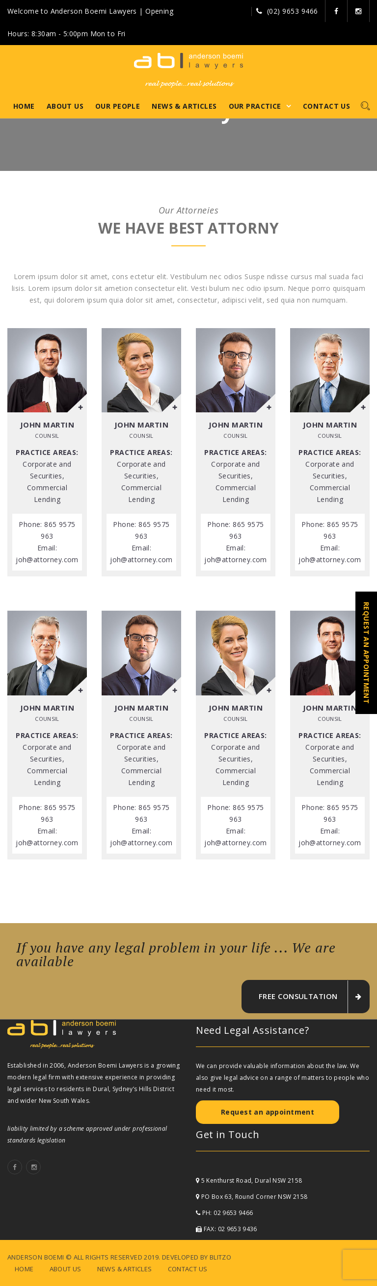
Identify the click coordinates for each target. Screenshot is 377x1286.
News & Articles (184, 106)
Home (24, 106)
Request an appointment (267, 1112)
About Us (65, 106)
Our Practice (255, 106)
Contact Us (326, 106)
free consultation (310, 996)
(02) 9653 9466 (292, 11)
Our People (117, 106)
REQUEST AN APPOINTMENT (366, 653)
